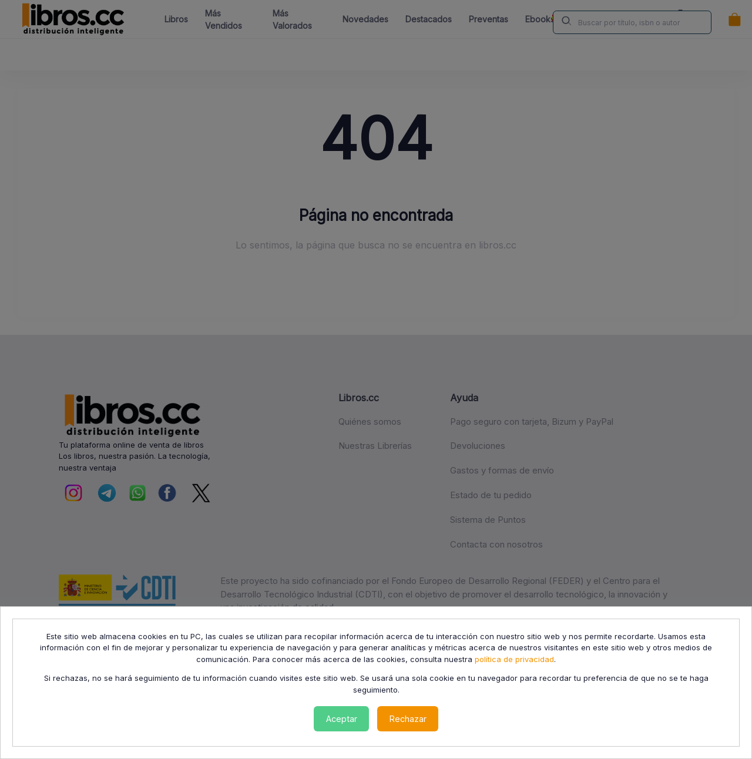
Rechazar (408, 719)
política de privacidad (514, 659)
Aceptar (341, 719)
